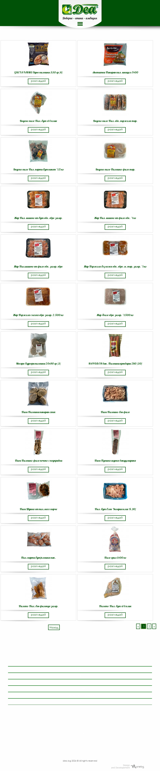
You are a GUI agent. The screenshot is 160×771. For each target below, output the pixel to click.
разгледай (38, 80)
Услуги (80, 682)
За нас (80, 663)
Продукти (80, 669)
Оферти (80, 675)
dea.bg (67, 760)
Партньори (80, 701)
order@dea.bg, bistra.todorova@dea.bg (85, 740)
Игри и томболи (80, 688)
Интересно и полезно (80, 695)
